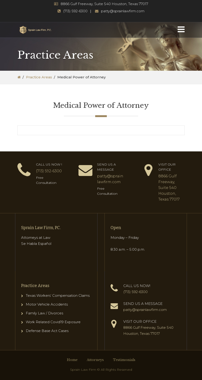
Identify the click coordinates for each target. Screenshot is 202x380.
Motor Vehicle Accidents (47, 304)
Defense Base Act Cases (47, 331)
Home (72, 360)
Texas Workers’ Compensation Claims (58, 295)
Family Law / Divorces (44, 313)
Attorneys (95, 360)
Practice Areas (39, 77)
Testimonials (124, 360)
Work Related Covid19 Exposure (53, 322)
